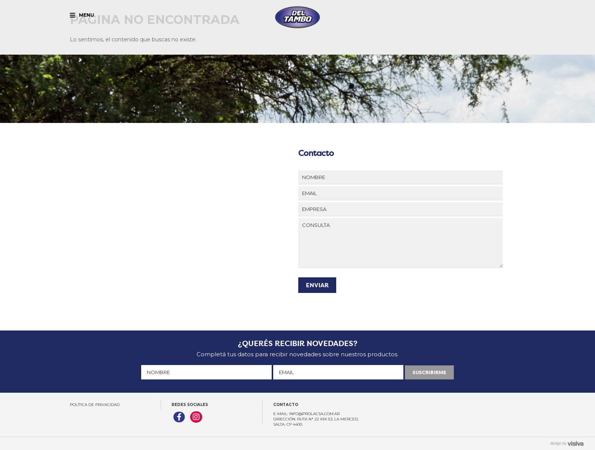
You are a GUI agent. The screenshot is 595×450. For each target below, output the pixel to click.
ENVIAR (317, 285)
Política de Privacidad (95, 404)
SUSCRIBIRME (429, 372)
